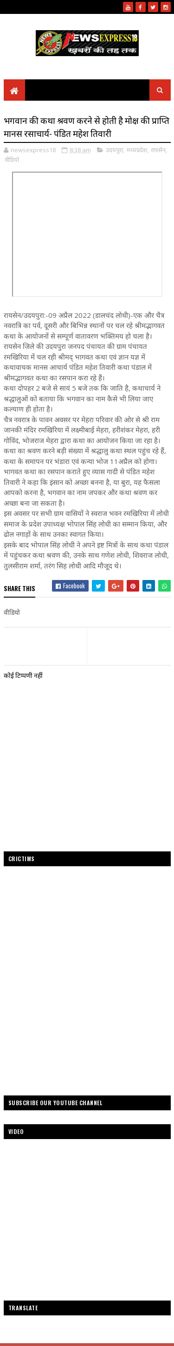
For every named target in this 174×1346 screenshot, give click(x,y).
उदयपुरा (114, 150)
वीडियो (12, 159)
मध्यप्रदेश (137, 150)
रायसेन (158, 150)
